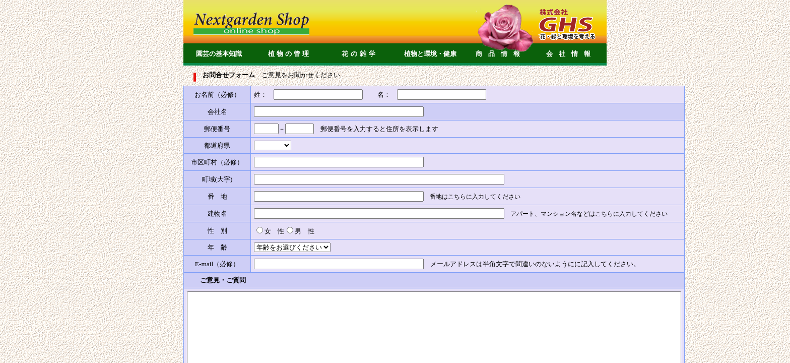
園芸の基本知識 (219, 53)
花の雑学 (360, 53)
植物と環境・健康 (430, 53)
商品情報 (501, 53)
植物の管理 (289, 53)
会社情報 (571, 53)
